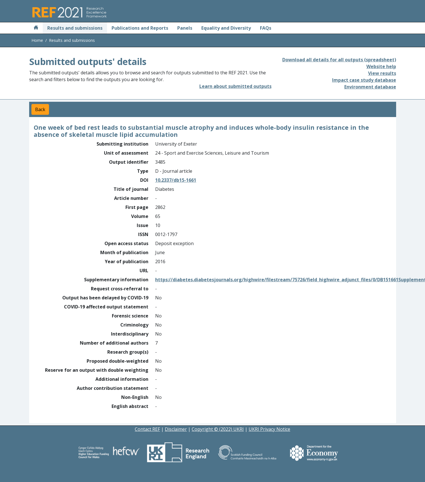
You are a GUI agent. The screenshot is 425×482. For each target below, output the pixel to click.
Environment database (370, 87)
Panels (184, 28)
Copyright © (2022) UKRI (218, 429)
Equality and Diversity (226, 28)
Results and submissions (74, 28)
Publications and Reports (140, 28)
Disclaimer (176, 429)
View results (382, 73)
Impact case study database (364, 80)
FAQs (265, 28)
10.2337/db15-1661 (175, 180)
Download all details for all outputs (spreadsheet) (339, 60)
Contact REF (147, 429)
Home (37, 40)
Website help (381, 66)
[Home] (35, 28)
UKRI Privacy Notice (269, 429)
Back (40, 109)
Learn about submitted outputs (235, 86)
